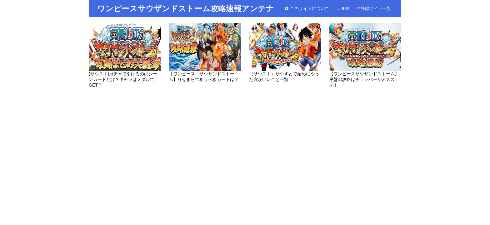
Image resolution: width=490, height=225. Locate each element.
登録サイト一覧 (373, 8)
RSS (342, 8)
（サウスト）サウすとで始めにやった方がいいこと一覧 (285, 52)
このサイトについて (306, 8)
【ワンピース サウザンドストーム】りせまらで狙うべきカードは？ (205, 52)
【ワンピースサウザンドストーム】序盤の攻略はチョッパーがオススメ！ (365, 55)
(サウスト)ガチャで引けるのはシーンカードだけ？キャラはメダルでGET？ (125, 55)
